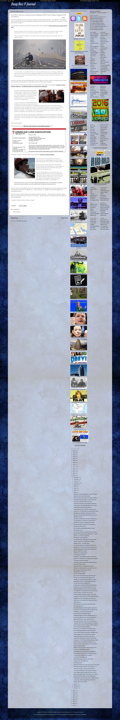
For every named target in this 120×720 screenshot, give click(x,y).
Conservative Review (94, 43)
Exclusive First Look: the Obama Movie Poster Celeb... (85, 505)
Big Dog (91, 208)
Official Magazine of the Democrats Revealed (78, 363)
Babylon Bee (92, 126)
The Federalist (93, 68)
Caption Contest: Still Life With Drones (82, 496)
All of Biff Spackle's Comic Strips (80, 442)
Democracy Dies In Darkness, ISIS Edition (78, 183)
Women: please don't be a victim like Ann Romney (84, 634)
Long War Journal (93, 195)
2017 (74, 466)
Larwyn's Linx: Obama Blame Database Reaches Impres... (86, 640)
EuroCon (92, 49)
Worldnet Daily (103, 71)
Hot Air (91, 57)
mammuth (72, 712)
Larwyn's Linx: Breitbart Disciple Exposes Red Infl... (85, 679)
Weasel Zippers (93, 73)
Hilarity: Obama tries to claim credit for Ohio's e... (84, 619)
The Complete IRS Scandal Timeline (97, 23)
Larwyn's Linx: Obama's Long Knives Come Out (84, 522)
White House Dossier (94, 96)
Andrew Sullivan (103, 129)
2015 (74, 469)
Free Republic (93, 51)
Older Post (64, 218)
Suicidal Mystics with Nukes (78, 427)
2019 (74, 462)
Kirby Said (102, 46)
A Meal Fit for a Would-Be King (80, 552)
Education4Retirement (104, 222)
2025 (74, 450)
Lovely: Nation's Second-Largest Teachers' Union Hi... (85, 672)
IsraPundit (92, 193)
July (75, 486)
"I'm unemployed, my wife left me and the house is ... (85, 520)
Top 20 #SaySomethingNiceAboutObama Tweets (84, 528)
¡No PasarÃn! (93, 207)
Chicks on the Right (104, 33)
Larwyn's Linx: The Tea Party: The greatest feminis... (85, 628)
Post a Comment (16, 211)
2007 (74, 697)
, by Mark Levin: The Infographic (78, 170)
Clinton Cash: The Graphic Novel (78, 312)
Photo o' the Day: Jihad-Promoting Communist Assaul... (86, 643)
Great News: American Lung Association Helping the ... (85, 503)
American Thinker (93, 36)
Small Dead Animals (104, 208)
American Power (93, 205)
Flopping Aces (103, 38)
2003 (74, 705)
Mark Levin (92, 62)
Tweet (63, 17)
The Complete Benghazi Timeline (96, 21)
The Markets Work (104, 66)
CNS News (92, 41)
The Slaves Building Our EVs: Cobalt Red (80, 60)
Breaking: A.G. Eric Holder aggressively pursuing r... (85, 598)
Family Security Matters (94, 213)
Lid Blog (102, 51)
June (75, 488)
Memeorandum (103, 140)
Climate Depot (103, 189)
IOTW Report (103, 43)
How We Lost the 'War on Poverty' (96, 27)
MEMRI (101, 141)
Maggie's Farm (93, 215)
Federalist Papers (103, 132)
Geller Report (93, 55)
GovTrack (92, 89)
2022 (74, 456)
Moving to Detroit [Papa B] (79, 645)
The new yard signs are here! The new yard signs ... (85, 524)
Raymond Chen (93, 221)
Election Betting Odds (94, 46)
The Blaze (92, 38)
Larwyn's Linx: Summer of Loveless (81, 535)
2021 (74, 458)
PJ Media (92, 65)
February (76, 685)
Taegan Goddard (103, 127)
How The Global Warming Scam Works (78, 273)
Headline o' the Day (78, 516)
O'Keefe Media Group (94, 92)
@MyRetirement (103, 224)
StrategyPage (93, 196)
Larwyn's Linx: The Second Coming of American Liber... (86, 547)
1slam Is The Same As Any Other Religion (78, 235)
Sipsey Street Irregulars (105, 207)
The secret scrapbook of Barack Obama (78, 389)
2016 (74, 468)
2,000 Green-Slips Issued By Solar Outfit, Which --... (85, 636)
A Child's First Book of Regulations (96, 29)
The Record (92, 198)
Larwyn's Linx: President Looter (80, 657)
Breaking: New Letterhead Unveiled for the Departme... (85, 585)
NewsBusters (103, 143)
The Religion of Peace (94, 200)
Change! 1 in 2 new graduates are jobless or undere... (85, 579)
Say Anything (103, 60)
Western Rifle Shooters (104, 69)
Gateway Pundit (93, 54)
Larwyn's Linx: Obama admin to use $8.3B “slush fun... (85, 568)
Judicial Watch (93, 90)
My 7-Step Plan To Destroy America (78, 350)
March (75, 684)
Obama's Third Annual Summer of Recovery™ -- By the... (86, 533)
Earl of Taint (92, 130)
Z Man (101, 73)
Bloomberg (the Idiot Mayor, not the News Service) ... (85, 513)
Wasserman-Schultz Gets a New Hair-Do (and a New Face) (86, 664)
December (76, 477)
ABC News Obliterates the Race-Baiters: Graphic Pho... (86, 607)
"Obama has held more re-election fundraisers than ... (85, 509)
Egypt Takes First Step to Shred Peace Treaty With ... (85, 581)
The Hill (91, 69)
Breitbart (92, 40)
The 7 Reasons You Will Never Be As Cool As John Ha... (86, 590)
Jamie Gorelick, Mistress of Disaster (78, 402)
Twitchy (91, 95)
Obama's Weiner (77, 602)
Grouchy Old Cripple (94, 133)
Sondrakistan (103, 210)
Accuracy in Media (104, 126)
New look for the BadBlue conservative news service (85, 638)
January (76, 687)
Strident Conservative (104, 62)
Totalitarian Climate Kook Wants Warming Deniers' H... (85, 615)
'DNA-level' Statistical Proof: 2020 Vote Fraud (78, 106)
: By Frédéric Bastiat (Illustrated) (78, 132)
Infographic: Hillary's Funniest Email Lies (78, 325)
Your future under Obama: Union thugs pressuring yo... (85, 670)
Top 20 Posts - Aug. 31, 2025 (7, 0)
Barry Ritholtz (103, 87)
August (75, 484)
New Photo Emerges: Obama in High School (83, 658)
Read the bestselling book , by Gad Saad (79, 47)
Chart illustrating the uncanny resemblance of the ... (85, 604)
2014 (74, 471)
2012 (74, 475)
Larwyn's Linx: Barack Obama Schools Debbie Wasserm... (86, 596)
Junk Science (103, 195)
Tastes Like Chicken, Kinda (79, 564)
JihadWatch (102, 135)
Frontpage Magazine (94, 52)
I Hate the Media (103, 133)
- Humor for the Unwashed (98, 12)
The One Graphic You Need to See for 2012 (83, 592)
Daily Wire (102, 36)
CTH (91, 44)
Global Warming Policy (104, 190)
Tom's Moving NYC (104, 226)
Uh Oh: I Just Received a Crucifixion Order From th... (85, 545)
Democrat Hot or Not (78, 530)
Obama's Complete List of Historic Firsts (98, 16)
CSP (91, 192)
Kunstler (102, 44)
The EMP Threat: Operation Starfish (78, 414)
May (75, 490)
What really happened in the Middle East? (78, 119)
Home (39, 218)
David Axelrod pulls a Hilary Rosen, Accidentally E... (85, 651)
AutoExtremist (93, 219)
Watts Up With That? (104, 200)
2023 (74, 454)
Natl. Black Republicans (105, 205)
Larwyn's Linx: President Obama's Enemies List (84, 577)
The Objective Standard (105, 65)
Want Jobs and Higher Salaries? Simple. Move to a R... (85, 666)
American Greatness (94, 33)
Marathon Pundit (103, 204)
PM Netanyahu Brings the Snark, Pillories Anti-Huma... (85, 653)
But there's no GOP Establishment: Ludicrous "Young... (85, 494)
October (76, 481)
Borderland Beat (93, 189)
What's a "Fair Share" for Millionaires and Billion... (84, 541)
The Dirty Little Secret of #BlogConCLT (82, 583)
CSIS (91, 190)
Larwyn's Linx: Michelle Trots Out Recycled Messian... (85, 617)
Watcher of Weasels (104, 213)
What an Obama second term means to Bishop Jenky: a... (86, 624)
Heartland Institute (104, 192)
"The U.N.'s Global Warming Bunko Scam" (98, 26)
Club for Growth (103, 90)
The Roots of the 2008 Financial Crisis (78, 209)
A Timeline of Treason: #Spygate (97, 20)
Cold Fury (92, 210)
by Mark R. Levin (79, 31)
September (76, 482)
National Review (93, 63)
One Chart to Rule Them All (80, 526)
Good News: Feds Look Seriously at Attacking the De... (85, 562)
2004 (74, 703)
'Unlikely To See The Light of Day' (81, 660)
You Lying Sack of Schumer (80, 554)
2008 (74, 695)
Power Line (92, 66)
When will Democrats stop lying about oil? (83, 507)
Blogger (81, 712)
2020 (74, 460)
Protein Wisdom (103, 57)
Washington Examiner (94, 71)
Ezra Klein (102, 130)
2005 (74, 701)
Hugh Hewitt (92, 58)
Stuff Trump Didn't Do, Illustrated (78, 196)
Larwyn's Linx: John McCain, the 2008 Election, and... (85, 586)
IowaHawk (92, 135)
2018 (74, 464)
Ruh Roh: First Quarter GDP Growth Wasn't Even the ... (86, 514)
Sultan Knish (102, 63)
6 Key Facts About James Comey (78, 337)
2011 (74, 690)
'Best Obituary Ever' (78, 662)
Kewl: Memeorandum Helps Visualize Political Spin (85, 630)
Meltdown (78, 376)
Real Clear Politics (104, 144)
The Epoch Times (93, 47)
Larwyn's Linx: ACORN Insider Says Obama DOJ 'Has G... (86, 511)
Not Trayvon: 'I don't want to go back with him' (83, 611)
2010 (74, 692)
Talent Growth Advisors (104, 229)
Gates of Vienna (103, 40)
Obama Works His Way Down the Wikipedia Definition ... (86, 497)
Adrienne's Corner (93, 204)
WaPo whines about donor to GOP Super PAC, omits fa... (86, 674)
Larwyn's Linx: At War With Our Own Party (83, 501)
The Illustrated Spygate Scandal (48, 0)
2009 (74, 694)
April (75, 492)
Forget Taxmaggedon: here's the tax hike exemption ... (85, 588)
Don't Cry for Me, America (78, 260)
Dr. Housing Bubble (104, 92)
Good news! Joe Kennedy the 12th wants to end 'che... (85, 600)
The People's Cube (94, 143)
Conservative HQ (103, 35)
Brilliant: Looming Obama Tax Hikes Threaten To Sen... (85, 647)
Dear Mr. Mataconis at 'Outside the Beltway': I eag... (85, 641)
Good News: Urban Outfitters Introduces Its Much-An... (85, 556)
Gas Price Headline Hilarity (79, 573)
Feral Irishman (93, 132)
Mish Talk (102, 95)
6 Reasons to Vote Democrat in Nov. (78, 93)
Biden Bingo (78, 247)
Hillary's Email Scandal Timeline (96, 18)
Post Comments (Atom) (22, 220)
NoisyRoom (102, 54)
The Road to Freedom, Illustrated (81, 560)
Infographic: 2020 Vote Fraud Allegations (78, 286)
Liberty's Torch (103, 49)
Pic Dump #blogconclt (78, 605)
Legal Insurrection (103, 47)
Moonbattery (102, 52)
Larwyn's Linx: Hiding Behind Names (82, 649)
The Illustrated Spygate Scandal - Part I (89, 0)
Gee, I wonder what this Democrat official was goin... (85, 575)
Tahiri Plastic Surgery (104, 227)
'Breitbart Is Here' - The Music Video (81, 543)
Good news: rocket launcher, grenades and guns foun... (86, 518)
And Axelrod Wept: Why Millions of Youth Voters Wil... (85, 499)
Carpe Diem (102, 89)
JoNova (101, 193)
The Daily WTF (93, 222)
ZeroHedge (102, 96)
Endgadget (92, 224)
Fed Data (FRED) (103, 93)
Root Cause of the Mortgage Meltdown (97, 24)
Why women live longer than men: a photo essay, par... (85, 621)
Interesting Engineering (94, 226)
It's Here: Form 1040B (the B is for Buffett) (83, 655)
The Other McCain (104, 68)
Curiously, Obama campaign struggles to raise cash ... (85, 594)
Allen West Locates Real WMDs (80, 537)
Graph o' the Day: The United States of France (84, 566)
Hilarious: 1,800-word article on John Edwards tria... (85, 676)
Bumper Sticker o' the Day (79, 571)
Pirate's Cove (103, 55)
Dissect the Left (93, 212)
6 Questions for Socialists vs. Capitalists (78, 157)
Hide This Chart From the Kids (80, 550)
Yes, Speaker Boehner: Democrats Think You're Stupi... (86, 532)
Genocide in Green (78, 222)
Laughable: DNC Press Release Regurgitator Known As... (86, 622)
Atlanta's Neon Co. (104, 219)
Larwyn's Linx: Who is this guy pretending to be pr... (85, 668)
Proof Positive (93, 140)
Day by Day (92, 129)
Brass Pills (92, 87)
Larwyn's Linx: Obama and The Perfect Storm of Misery (86, 558)
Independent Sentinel (104, 41)
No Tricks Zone (103, 196)
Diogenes (92, 127)
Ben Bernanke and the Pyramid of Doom (82, 569)
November (76, 479)
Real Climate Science (104, 198)
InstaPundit (92, 60)
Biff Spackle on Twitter (104, 221)
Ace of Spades (93, 32)
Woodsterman (93, 144)
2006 (74, 699)
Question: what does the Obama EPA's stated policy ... (85, 549)
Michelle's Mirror (93, 138)
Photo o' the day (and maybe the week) (82, 613)
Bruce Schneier (93, 229)
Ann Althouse (103, 32)
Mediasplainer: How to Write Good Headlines (78, 145)
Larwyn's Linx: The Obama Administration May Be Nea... (86, 609)
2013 (74, 473)
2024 (74, 452)
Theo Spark (102, 212)
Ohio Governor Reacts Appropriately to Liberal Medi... (85, 539)
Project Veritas (93, 93)
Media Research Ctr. (104, 138)
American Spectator (94, 35)
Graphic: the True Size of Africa (80, 681)
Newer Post (14, 218)
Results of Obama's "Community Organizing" (78, 299)
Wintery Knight (103, 215)
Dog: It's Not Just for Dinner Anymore (82, 626)
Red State (102, 58)
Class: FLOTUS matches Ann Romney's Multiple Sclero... (86, 632)
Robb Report (92, 227)
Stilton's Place (93, 141)
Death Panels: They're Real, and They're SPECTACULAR (86, 677)
